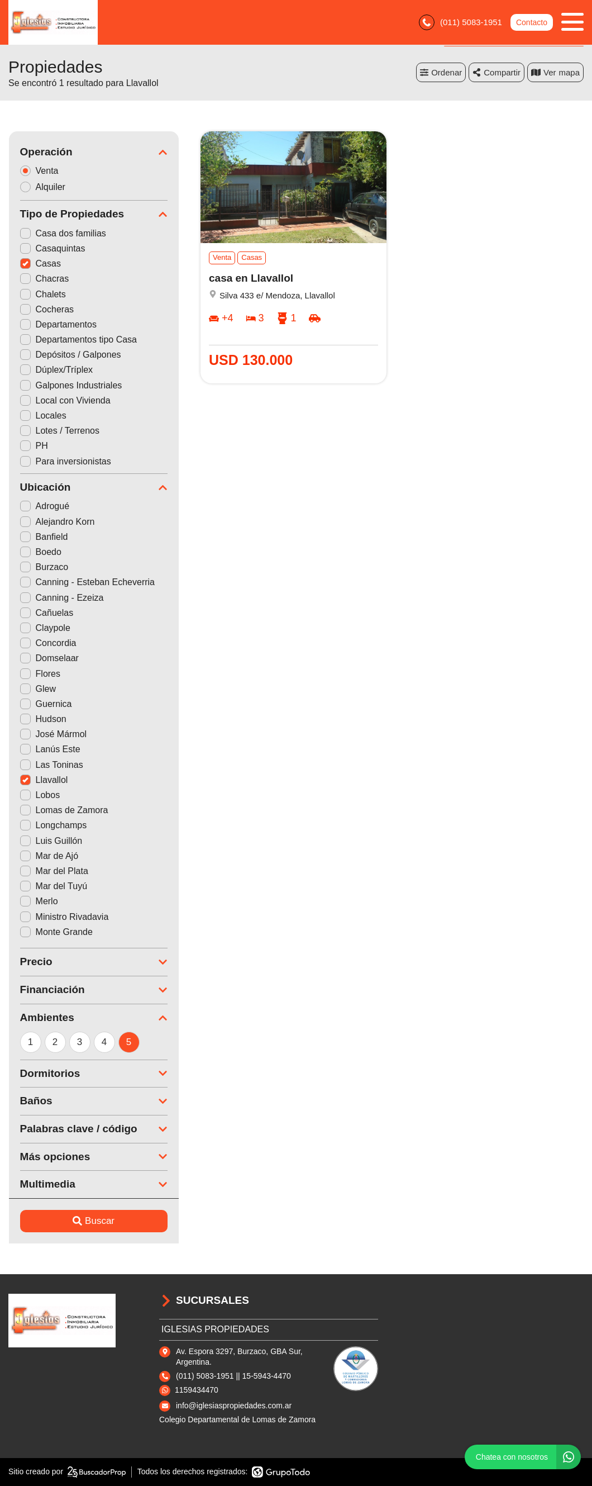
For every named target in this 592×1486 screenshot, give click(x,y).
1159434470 (196, 1389)
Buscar (93, 1221)
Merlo (39, 901)
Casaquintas (52, 248)
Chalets (42, 294)
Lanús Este (50, 749)
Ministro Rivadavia (64, 916)
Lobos (40, 795)
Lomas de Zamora (64, 810)
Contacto (531, 22)
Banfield (44, 536)
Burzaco (44, 567)
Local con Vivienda (65, 400)
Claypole (45, 628)
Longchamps (53, 825)
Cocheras (46, 309)
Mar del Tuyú (53, 886)
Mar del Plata (54, 871)
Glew (37, 688)
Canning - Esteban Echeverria (87, 582)
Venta (42, 170)
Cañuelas (46, 612)
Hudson (43, 719)
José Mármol (53, 734)
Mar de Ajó (49, 856)
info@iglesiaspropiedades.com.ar (234, 1405)
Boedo (40, 552)
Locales (43, 415)
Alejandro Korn (57, 521)
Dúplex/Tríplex (56, 369)
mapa (555, 72)
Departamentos (58, 324)
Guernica (45, 704)
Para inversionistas (65, 461)
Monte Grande (56, 932)
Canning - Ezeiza (61, 597)
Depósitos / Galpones (70, 354)
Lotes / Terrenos (59, 430)
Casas (40, 263)
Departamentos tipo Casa (78, 339)
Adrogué (44, 506)
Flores (40, 673)
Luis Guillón (51, 840)
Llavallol (44, 780)
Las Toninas (51, 764)
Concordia (48, 643)
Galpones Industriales (71, 385)
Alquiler (46, 187)
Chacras (44, 278)
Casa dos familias (63, 233)
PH (33, 445)
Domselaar (49, 658)
